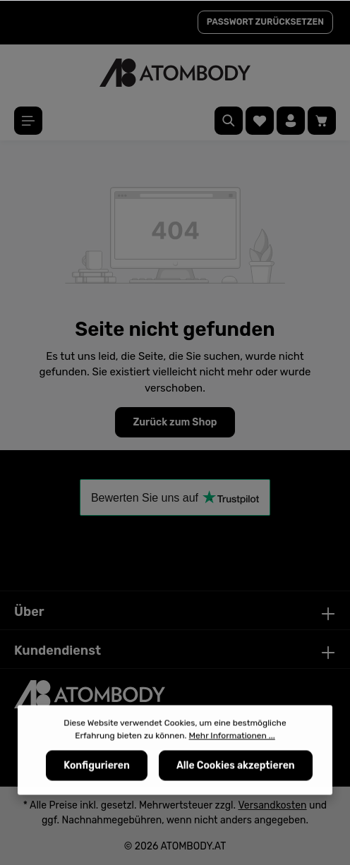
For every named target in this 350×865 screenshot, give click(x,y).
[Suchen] (229, 121)
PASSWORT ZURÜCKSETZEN (265, 22)
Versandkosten (272, 805)
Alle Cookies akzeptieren (235, 768)
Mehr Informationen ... (232, 738)
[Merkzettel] (260, 121)
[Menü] (28, 121)
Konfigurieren (97, 768)
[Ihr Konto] (291, 121)
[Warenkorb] (322, 121)
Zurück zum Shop (175, 422)
